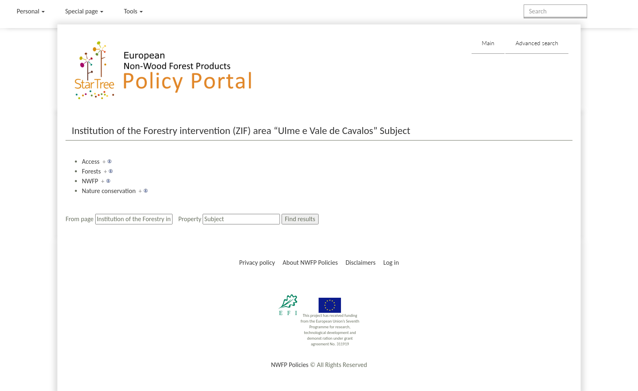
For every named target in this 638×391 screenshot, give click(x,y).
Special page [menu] (84, 11)
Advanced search (537, 43)
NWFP (90, 181)
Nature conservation (108, 191)
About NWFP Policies (310, 262)
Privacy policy (257, 262)
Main (488, 43)
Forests (91, 171)
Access (90, 161)
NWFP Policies (289, 365)
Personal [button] (31, 11)
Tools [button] (133, 11)
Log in (391, 262)
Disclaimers (360, 262)
